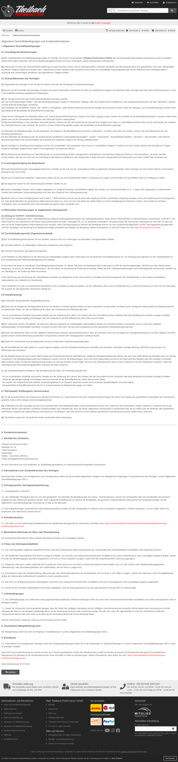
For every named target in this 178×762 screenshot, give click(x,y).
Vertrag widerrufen (116, 30)
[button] (111, 10)
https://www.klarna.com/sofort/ (148, 227)
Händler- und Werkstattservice (60, 739)
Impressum (52, 709)
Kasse (19, 30)
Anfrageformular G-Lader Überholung (63, 735)
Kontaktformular (9, 739)
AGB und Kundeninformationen (16, 705)
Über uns (51, 713)
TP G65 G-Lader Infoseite (58, 726)
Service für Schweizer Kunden (60, 743)
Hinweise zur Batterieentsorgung (16, 726)
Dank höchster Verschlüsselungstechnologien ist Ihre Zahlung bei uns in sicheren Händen (90, 687)
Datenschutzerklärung (12, 717)
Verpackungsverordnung (13, 730)
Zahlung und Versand (11, 713)
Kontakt (7, 30)
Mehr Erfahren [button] (117, 758)
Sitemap (6, 735)
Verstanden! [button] (170, 758)
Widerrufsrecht (8, 709)
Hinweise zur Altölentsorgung (15, 722)
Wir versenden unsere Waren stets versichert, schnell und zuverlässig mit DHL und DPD (31, 687)
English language (100, 23)
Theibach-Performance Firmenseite (62, 722)
